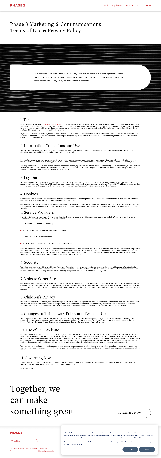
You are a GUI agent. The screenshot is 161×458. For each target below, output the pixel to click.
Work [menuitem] (106, 5)
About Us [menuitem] (129, 5)
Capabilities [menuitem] (117, 5)
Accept (130, 449)
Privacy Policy (42, 451)
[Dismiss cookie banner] (154, 429)
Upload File (23, 441)
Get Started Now (132, 413)
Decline (147, 449)
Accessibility (50, 451)
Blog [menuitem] (138, 5)
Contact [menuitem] (148, 5)
